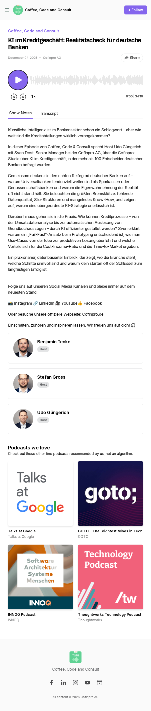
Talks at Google (22, 531)
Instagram (23, 303)
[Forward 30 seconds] (23, 96)
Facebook (93, 303)
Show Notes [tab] (20, 112)
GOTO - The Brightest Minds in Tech (110, 531)
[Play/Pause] (18, 80)
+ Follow (135, 10)
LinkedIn (46, 303)
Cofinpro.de (93, 314)
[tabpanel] (75, 230)
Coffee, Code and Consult (48, 10)
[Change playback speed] (33, 96)
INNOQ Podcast (22, 614)
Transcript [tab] (49, 113)
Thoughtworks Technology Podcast (109, 614)
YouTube (69, 303)
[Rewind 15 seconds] (14, 96)
